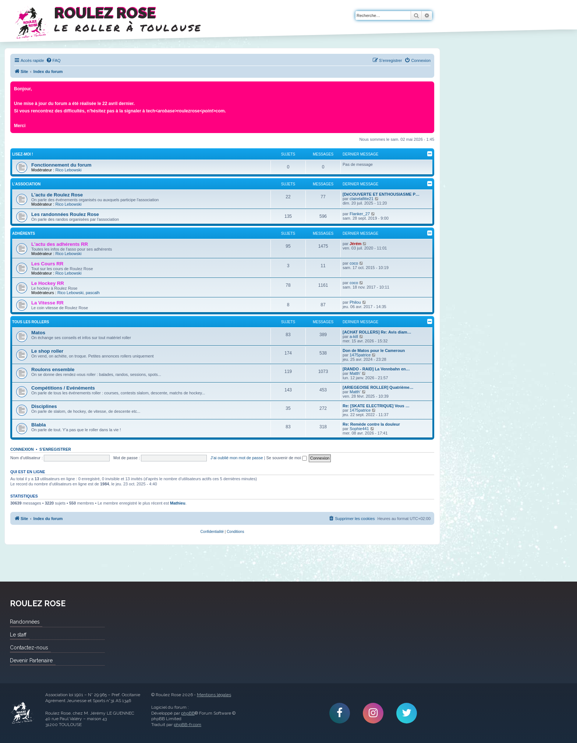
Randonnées (24, 622)
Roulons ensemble (52, 369)
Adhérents (23, 233)
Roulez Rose (22, 713)
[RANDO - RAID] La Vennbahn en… (376, 369)
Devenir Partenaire (31, 660)
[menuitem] (53, 60)
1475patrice (360, 355)
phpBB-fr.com (187, 724)
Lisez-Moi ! (22, 154)
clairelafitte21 (362, 198)
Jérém (355, 243)
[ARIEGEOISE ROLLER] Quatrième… (378, 387)
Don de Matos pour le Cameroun (374, 350)
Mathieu (177, 503)
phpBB (188, 713)
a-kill (354, 336)
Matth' (355, 373)
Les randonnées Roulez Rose (65, 214)
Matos (38, 332)
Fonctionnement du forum (61, 165)
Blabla (38, 425)
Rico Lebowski (68, 170)
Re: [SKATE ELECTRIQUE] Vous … (376, 406)
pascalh (93, 292)
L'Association (26, 184)
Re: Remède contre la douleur (371, 424)
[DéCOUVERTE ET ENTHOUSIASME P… (381, 194)
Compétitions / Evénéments (63, 388)
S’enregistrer (55, 449)
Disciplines (44, 406)
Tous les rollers (30, 322)
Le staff (18, 635)
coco (354, 263)
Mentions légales (214, 694)
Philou (355, 302)
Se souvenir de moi (286, 458)
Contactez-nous (29, 647)
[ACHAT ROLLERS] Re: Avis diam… (377, 332)
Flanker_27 (360, 214)
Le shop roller (47, 351)
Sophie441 (359, 428)
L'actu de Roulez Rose (57, 195)
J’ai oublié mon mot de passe (236, 458)
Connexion (22, 449)
